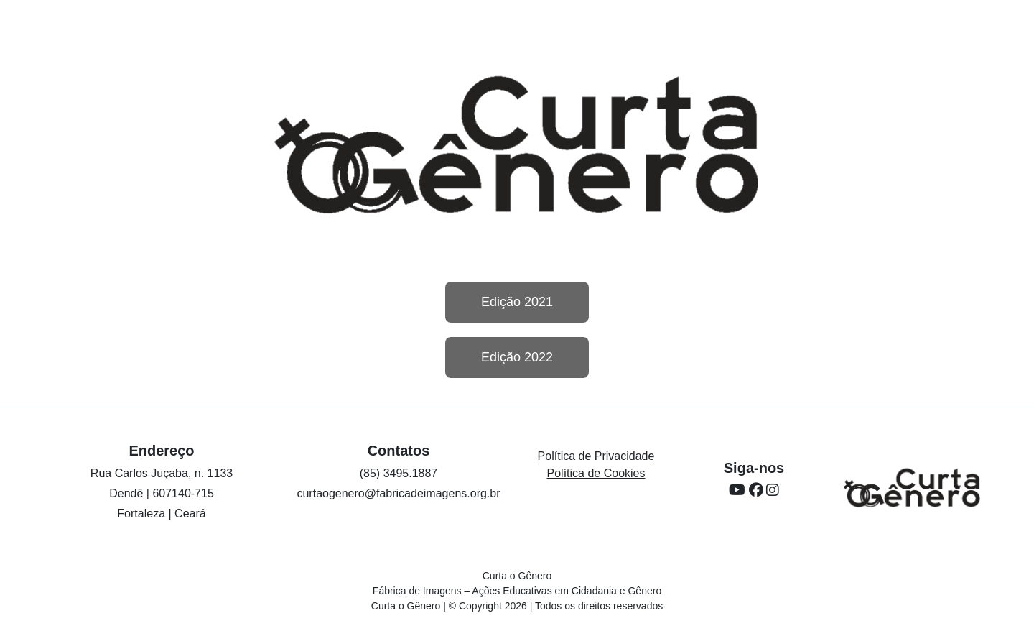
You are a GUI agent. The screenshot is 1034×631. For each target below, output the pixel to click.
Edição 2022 (517, 357)
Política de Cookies (596, 473)
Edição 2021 (517, 302)
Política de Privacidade (596, 456)
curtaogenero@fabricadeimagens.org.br (398, 493)
